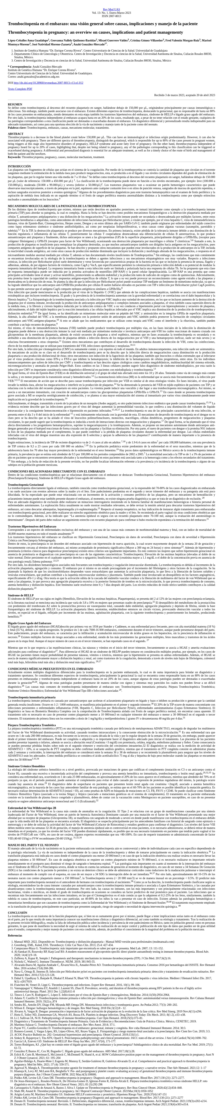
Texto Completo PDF (20, 89)
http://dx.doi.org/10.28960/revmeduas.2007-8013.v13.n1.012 (48, 82)
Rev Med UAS (111, 9)
